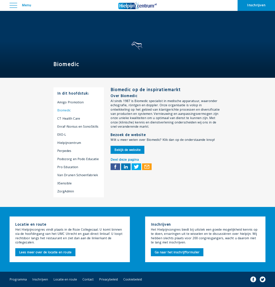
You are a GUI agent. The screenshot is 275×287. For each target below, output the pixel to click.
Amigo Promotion (70, 102)
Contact (88, 279)
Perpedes (64, 151)
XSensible (64, 183)
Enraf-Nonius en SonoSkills (78, 126)
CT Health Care (68, 118)
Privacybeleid (108, 279)
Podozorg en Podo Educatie (78, 159)
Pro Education (67, 167)
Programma (18, 279)
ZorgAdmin (65, 191)
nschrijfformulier (177, 252)
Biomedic (64, 110)
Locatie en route (65, 279)
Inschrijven (256, 5)
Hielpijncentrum (69, 143)
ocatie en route (45, 252)
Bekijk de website (127, 150)
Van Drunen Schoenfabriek (77, 175)
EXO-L (61, 134)
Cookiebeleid (132, 279)
